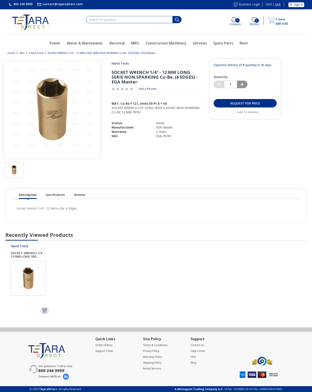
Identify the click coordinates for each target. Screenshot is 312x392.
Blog (193, 362)
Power (55, 43)
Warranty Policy (152, 357)
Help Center (198, 351)
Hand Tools (36, 53)
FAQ (193, 357)
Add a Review (147, 89)
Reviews (80, 195)
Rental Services (152, 368)
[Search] (177, 19)
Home (11, 53)
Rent (244, 43)
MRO (135, 43)
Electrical (117, 43)
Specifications (55, 195)
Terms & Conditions (155, 345)
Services (200, 43)
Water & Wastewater (85, 43)
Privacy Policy (151, 351)
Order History (103, 345)
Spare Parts (223, 43)
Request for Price (245, 103)
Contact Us (197, 345)
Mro (22, 53)
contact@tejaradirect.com (62, 4)
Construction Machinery (166, 43)
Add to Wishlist (248, 112)
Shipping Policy (152, 362)
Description (28, 196)
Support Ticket (104, 351)
